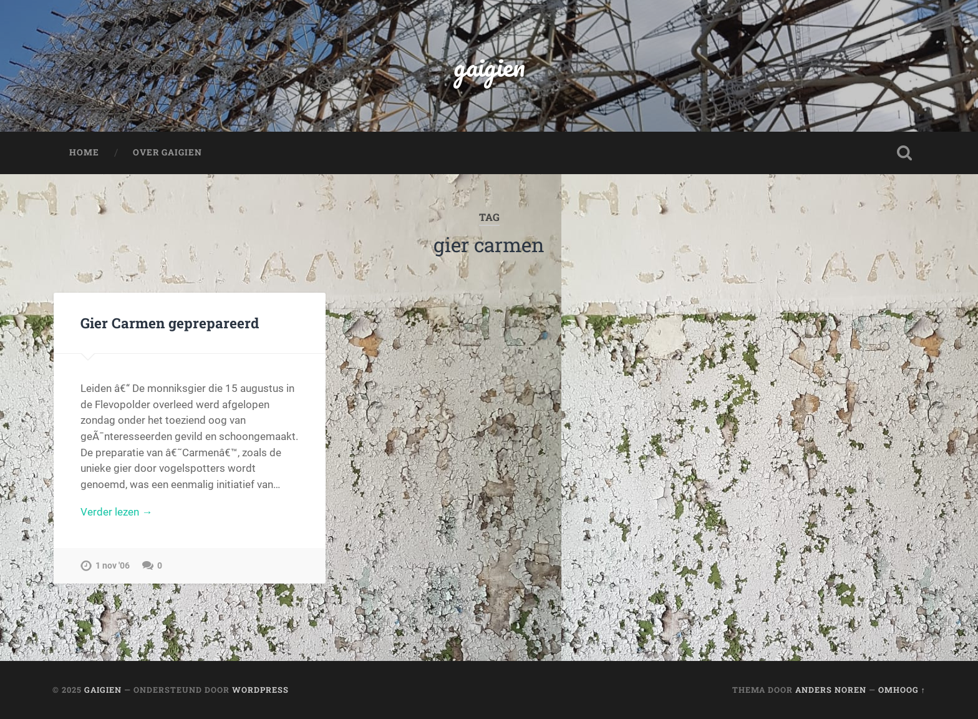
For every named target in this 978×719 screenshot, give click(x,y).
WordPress (260, 690)
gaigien (489, 66)
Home (84, 152)
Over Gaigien (167, 152)
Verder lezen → (116, 512)
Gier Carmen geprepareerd (169, 322)
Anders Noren (830, 690)
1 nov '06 (112, 565)
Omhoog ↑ (902, 690)
